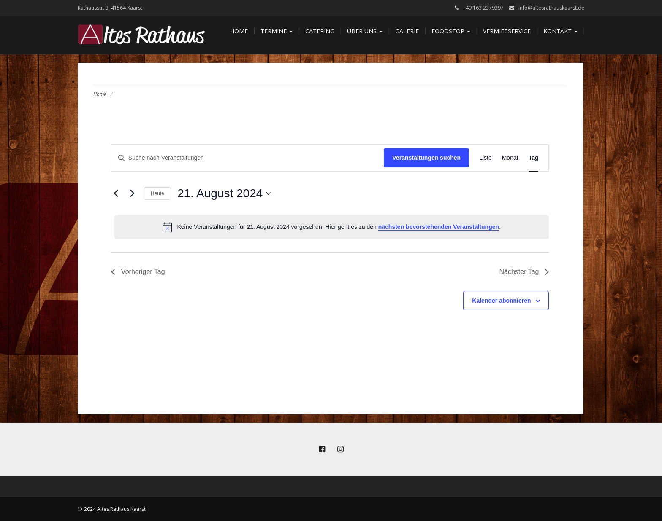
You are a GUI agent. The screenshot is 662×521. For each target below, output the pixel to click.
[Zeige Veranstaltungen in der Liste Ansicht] (485, 158)
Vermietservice (507, 31)
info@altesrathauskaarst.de (551, 7)
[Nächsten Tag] (133, 193)
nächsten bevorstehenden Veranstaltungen (438, 226)
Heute (157, 193)
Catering (319, 31)
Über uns (365, 31)
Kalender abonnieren (501, 300)
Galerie (407, 31)
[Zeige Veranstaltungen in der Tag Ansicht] (534, 158)
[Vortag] (116, 193)
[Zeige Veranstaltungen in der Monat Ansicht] (510, 158)
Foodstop (450, 31)
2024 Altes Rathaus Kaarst (115, 509)
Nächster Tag (524, 271)
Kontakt (560, 31)
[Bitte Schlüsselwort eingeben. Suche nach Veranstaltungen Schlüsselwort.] (247, 158)
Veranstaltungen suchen (426, 157)
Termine (276, 31)
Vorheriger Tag (138, 271)
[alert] (331, 227)
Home (239, 31)
